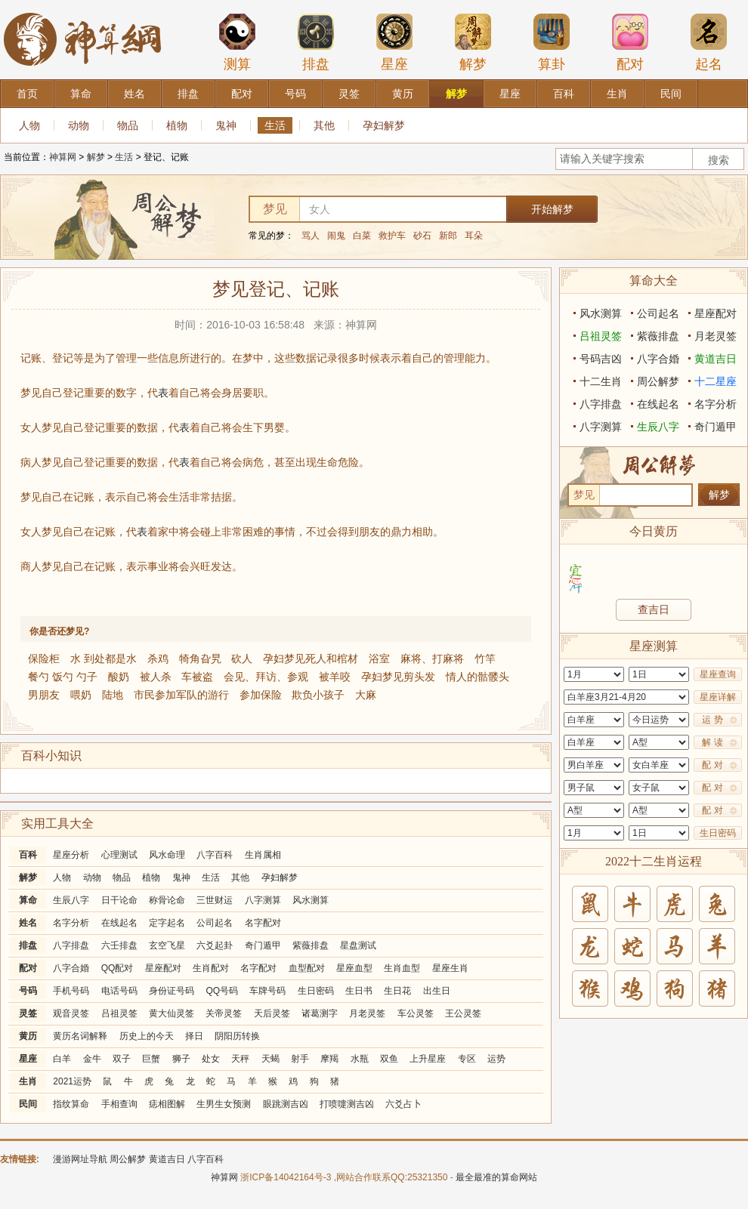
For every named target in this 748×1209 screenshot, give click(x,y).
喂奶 (80, 695)
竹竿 (485, 658)
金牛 (92, 1058)
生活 (275, 125)
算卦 (551, 42)
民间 (28, 1104)
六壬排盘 (119, 945)
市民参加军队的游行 (181, 695)
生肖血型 (402, 968)
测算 (237, 42)
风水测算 (310, 900)
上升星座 (428, 1058)
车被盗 (197, 677)
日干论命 (119, 900)
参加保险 (261, 695)
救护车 (392, 235)
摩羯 (329, 1058)
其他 (324, 125)
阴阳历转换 (237, 1036)
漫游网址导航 (80, 1159)
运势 (496, 1058)
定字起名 (167, 923)
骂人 (310, 235)
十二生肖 (601, 381)
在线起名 (119, 923)
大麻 (365, 695)
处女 (211, 1058)
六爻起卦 (214, 945)
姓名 (28, 923)
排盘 (316, 42)
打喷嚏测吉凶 (347, 1104)
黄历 (28, 1036)
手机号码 (71, 990)
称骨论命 (167, 900)
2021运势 (72, 1081)
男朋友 (44, 695)
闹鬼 (336, 235)
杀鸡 (157, 658)
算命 (28, 900)
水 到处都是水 (103, 658)
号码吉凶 (601, 359)
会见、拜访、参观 (266, 677)
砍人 (241, 658)
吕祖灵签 (119, 1013)
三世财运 (214, 900)
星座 (394, 42)
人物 (29, 125)
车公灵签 (415, 1013)
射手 (300, 1058)
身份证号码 (171, 990)
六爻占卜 (403, 1104)
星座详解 (718, 697)
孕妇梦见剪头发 (398, 677)
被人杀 (156, 677)
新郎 (448, 235)
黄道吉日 (715, 359)
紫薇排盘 (310, 945)
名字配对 (263, 923)
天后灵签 (272, 1013)
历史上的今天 (146, 1036)
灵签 (28, 1013)
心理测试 (119, 855)
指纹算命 (71, 1104)
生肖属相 (263, 855)
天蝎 (270, 1058)
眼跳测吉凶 (285, 1104)
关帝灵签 (224, 1013)
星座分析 (71, 855)
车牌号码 (267, 990)
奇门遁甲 (263, 945)
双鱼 (389, 1058)
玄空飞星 (167, 945)
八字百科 (214, 855)
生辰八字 (71, 900)
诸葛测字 (319, 1013)
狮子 (181, 1058)
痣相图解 (167, 1104)
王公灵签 (463, 1013)
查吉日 (653, 609)
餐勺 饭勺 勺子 (62, 677)
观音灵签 (71, 1013)
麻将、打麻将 (432, 658)
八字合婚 (71, 968)
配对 (630, 42)
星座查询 (718, 674)
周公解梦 (658, 381)
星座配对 (163, 968)
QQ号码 (222, 990)
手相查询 (119, 1104)
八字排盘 (71, 945)
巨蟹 (151, 1058)
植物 (176, 125)
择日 (194, 1036)
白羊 (62, 1058)
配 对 (712, 765)
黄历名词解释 (80, 1036)
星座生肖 (450, 968)
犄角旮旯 (200, 658)
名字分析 (71, 923)
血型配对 (307, 968)
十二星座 (715, 381)
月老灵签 (367, 1013)
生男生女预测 (223, 1104)
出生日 (436, 990)
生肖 (28, 1081)
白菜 (362, 235)
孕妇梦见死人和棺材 (310, 658)
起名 (708, 42)
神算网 (62, 157)
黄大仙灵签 (171, 1013)
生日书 (358, 990)
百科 (28, 855)
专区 (467, 1058)
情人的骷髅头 (477, 677)
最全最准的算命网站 (496, 1177)
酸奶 (118, 677)
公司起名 (214, 923)
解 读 (712, 742)
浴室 (379, 658)
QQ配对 (117, 968)
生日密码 (316, 990)
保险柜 (44, 658)
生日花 (397, 990)
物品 (127, 125)
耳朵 (474, 235)
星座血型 (354, 968)
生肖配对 (211, 968)
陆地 (112, 695)
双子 (122, 1058)
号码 (28, 990)
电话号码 (119, 990)
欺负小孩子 (318, 695)
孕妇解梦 (384, 125)
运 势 (712, 719)
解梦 (473, 42)
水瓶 (360, 1058)
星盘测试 (358, 945)
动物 (78, 125)
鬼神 (225, 125)
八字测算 (263, 900)
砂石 (422, 235)
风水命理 (167, 855)
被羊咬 (335, 677)
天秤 (240, 1058)
